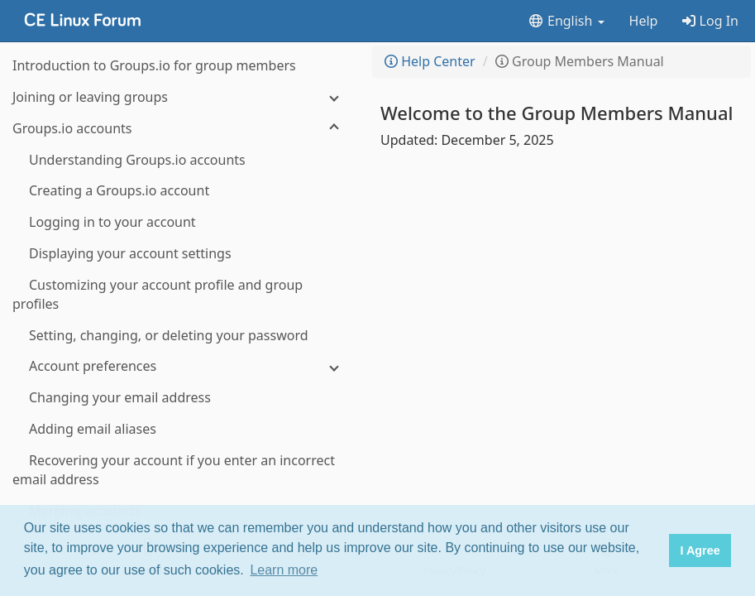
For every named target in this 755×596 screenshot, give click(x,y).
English (566, 21)
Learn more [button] (284, 570)
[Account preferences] (182, 366)
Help (643, 21)
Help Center (430, 61)
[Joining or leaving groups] (182, 97)
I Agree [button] (699, 550)
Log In (710, 21)
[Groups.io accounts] (182, 129)
